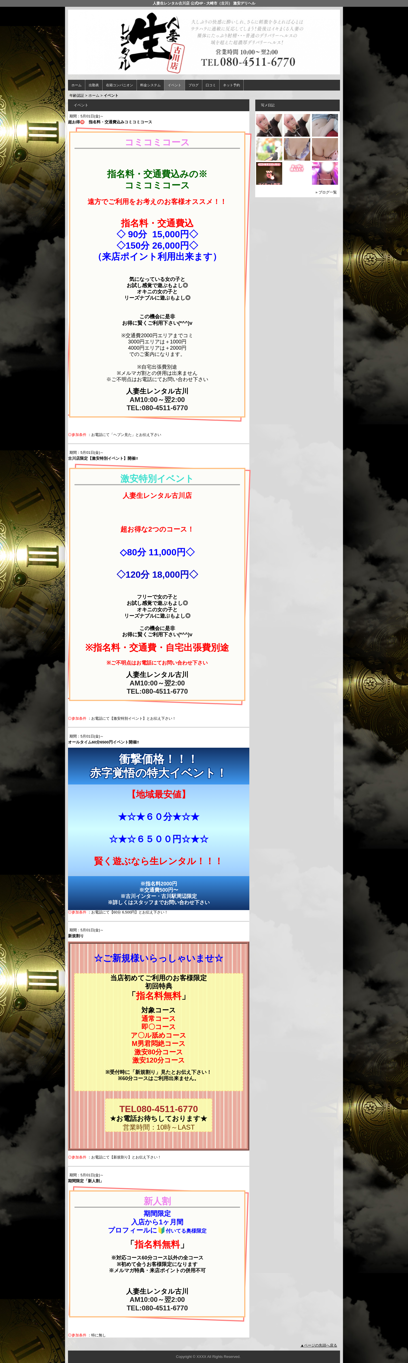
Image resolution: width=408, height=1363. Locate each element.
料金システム (150, 85)
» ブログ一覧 (326, 192)
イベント (174, 85)
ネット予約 (231, 85)
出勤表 (94, 85)
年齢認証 (76, 95)
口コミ (211, 85)
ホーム (76, 85)
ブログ (193, 85)
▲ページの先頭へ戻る (318, 1345)
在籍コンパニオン (119, 85)
